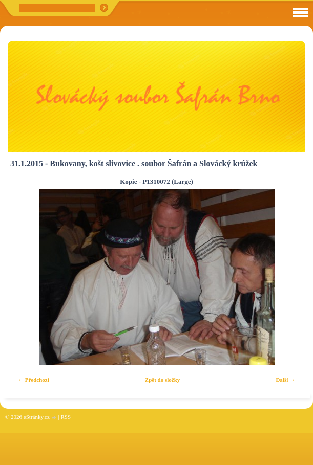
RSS (65, 417)
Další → (285, 380)
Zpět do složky (162, 380)
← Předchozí (33, 380)
